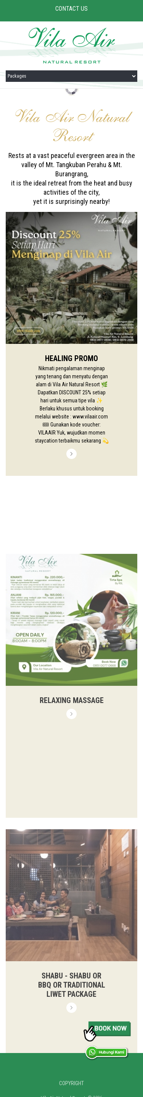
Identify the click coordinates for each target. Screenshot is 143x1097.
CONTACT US (71, 8)
